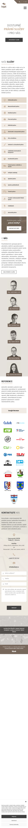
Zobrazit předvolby (14, 824)
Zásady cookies (19, 641)
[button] (26, 801)
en (26, 1)
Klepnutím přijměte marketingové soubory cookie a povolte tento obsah (14, 623)
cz (24, 1)
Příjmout (14, 816)
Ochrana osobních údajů (10, 641)
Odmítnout (13, 820)
